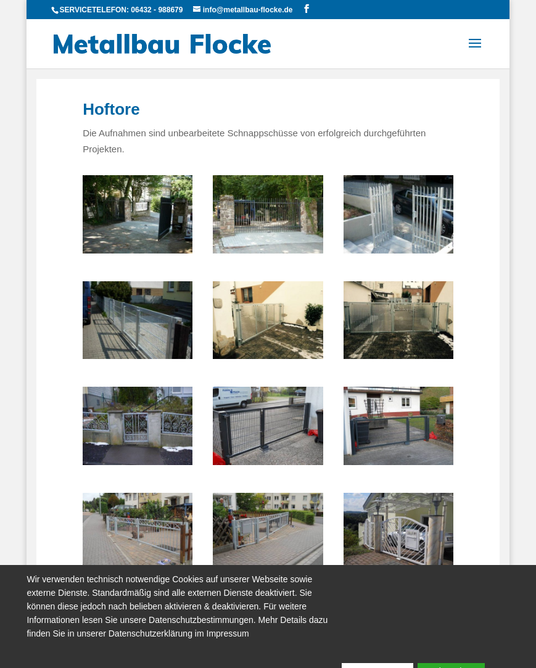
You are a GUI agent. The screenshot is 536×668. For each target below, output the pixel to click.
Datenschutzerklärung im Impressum (179, 633)
